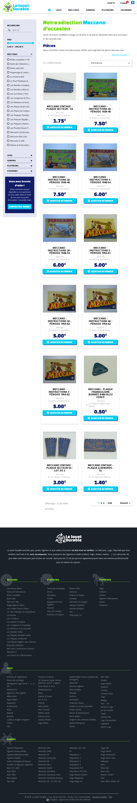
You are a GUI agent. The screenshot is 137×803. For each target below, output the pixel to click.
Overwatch (74, 699)
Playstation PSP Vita (78, 771)
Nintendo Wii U (44, 764)
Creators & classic (46, 677)
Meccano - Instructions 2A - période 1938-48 (59, 180)
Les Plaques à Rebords (20, 123)
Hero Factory (44, 709)
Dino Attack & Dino (46, 686)
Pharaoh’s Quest (76, 703)
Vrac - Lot (105, 703)
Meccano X (17, 140)
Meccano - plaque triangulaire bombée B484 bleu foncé (100, 393)
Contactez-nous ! (19, 206)
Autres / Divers (107, 774)
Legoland (105, 723)
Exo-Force (42, 699)
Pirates (50, 598)
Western (50, 608)
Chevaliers (51, 595)
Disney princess (45, 689)
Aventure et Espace (55, 614)
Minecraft (73, 683)
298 (110, 503)
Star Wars (105, 677)
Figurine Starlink (13, 758)
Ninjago (72, 693)
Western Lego (107, 707)
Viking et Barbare (76, 605)
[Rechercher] (21, 30)
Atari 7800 (11, 774)
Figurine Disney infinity (16, 751)
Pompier (73, 598)
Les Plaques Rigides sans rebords (20, 119)
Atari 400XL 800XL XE (110, 781)
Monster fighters (76, 686)
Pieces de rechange (15, 680)
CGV (110, 797)
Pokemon (103, 605)
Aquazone (11, 703)
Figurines (126, 10)
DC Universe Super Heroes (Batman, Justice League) (49, 681)
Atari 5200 (11, 771)
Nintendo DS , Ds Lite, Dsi (49, 781)
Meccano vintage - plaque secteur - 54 (59, 107)
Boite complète (20, 59)
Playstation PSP (76, 768)
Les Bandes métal (20, 89)
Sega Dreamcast (108, 754)
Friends (41, 703)
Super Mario (106, 683)
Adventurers (12, 689)
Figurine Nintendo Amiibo (18, 754)
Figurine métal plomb (108, 598)
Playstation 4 (75, 764)
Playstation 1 (75, 754)
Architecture (12, 706)
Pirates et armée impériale (80, 706)
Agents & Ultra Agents (16, 693)
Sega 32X (105, 748)
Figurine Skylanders (15, 748)
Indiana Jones (44, 716)
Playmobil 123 (75, 615)
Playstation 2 (75, 758)
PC (70, 751)
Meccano (73, 10)
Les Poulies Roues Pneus (20, 128)
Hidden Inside (44, 713)
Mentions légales (99, 797)
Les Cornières (19, 93)
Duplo (103, 713)
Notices (72, 696)
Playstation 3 (75, 761)
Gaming (90, 10)
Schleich (102, 592)
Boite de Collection (20, 63)
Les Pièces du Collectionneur (20, 111)
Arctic (9, 709)
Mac (102, 778)
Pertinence (111, 63)
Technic (104, 690)
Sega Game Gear (108, 758)
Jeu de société (107, 710)
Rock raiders (74, 716)
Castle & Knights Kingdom (18, 719)
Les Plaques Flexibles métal (20, 115)
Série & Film (74, 588)
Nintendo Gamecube (47, 758)
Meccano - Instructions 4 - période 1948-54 (101, 180)
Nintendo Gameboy (46, 771)
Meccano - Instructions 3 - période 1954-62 (60, 392)
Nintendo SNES (44, 751)
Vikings (104, 700)
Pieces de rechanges (56, 588)
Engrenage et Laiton (20, 72)
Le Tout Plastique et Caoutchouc (20, 81)
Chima (9, 723)
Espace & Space (45, 696)
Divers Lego (106, 727)
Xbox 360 (105, 768)
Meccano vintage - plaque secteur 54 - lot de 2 (59, 468)
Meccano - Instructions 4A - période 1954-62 (100, 321)
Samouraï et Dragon (78, 602)
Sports (72, 726)
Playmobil (108, 10)
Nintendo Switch (45, 768)
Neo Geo (11, 781)
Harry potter (43, 706)
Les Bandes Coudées (20, 85)
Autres (102, 602)
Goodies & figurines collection (20, 764)
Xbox (103, 764)
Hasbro (102, 595)
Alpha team (12, 696)
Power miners (75, 709)
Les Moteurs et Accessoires (20, 102)
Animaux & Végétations (17, 677)
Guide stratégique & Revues (19, 761)
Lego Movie (43, 723)
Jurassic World (44, 719)
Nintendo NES (44, 748)
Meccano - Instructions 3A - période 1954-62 (59, 321)
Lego (59, 10)
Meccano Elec (18, 136)
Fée (71, 612)
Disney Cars (106, 717)
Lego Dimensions (108, 720)
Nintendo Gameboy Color (49, 774)
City (8, 726)
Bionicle (10, 716)
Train (103, 697)
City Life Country (54, 611)
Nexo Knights (75, 689)
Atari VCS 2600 (13, 768)
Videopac (105, 761)
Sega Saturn (106, 751)
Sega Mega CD (75, 781)
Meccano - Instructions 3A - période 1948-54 (59, 250)
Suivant (125, 503)
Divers (50, 592)
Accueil (49, 10)
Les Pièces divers (20, 106)
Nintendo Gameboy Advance (50, 778)
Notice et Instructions (20, 145)
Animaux (73, 592)
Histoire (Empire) (76, 608)
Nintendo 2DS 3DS (77, 748)
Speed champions (77, 723)
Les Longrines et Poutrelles (20, 98)
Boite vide (17, 68)
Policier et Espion (76, 595)
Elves (40, 693)
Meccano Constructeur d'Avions (20, 132)
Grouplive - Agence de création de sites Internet (69, 799)
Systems (104, 687)
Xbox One (105, 771)
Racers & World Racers (79, 713)
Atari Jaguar (12, 778)
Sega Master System (78, 774)
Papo (101, 588)
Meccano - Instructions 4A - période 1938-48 (100, 109)
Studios (104, 680)
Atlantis (10, 713)
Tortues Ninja (107, 693)
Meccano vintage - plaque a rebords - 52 (100, 468)
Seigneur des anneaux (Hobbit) (82, 719)
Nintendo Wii (43, 761)
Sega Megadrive (76, 778)
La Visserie (17, 76)
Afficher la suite (119, 54)
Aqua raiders (12, 699)
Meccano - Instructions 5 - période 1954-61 (101, 250)
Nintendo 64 (43, 754)
